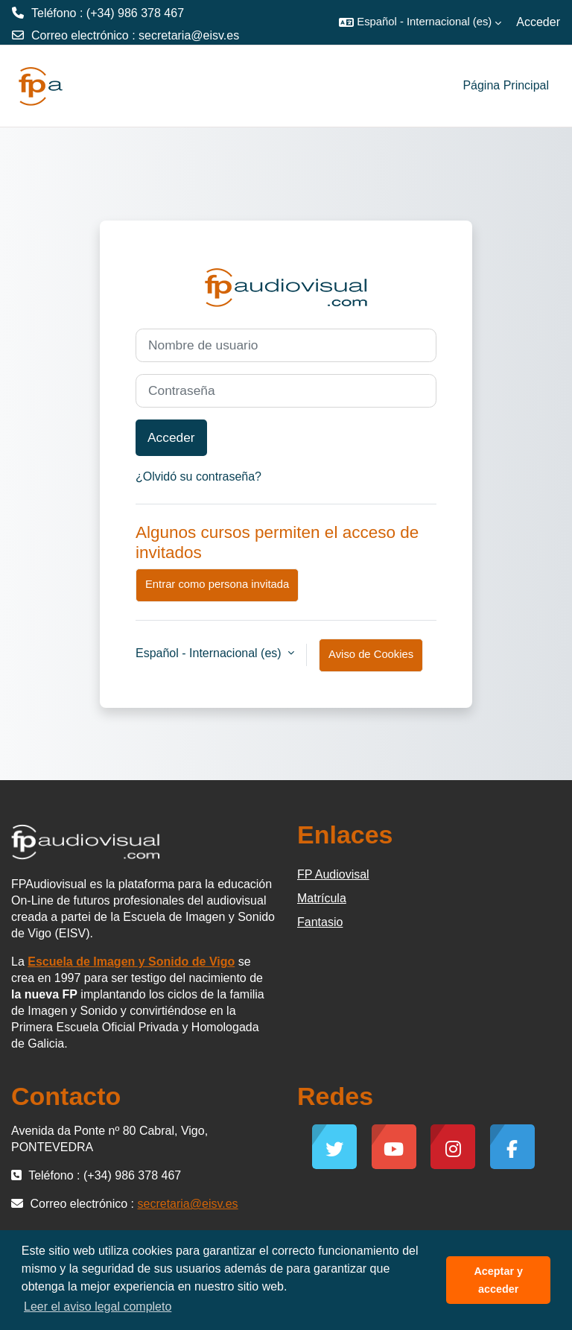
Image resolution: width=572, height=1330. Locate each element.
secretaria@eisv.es (189, 35)
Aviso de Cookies (370, 654)
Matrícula (321, 898)
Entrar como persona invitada (217, 584)
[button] (420, 22)
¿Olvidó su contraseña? (198, 476)
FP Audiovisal (333, 874)
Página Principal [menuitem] (506, 85)
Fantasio (320, 922)
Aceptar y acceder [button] (498, 1280)
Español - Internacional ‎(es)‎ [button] (210, 653)
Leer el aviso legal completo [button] (97, 1306)
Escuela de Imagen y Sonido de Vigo (131, 961)
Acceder (538, 22)
